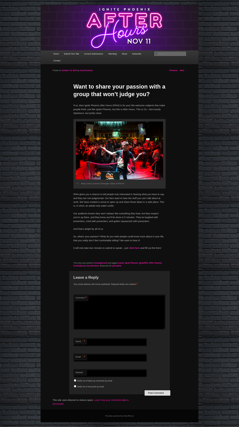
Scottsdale (78, 266)
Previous (172, 70)
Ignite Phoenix (131, 263)
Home (56, 54)
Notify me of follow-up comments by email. (95, 381)
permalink (116, 266)
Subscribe (136, 54)
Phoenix (158, 263)
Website (79, 372)
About (124, 54)
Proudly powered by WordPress (119, 416)
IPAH (151, 263)
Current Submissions (93, 54)
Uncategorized (101, 263)
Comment (81, 298)
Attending (112, 54)
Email (80, 357)
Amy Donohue (86, 70)
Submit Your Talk (71, 54)
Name (80, 341)
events (121, 263)
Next (183, 70)
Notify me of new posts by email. (90, 387)
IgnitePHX (143, 263)
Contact (56, 60)
